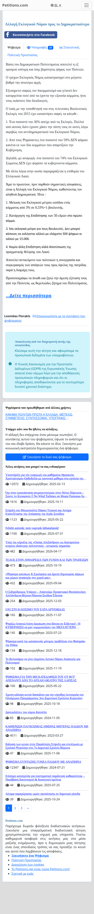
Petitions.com (15, 5)
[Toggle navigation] (86, 5)
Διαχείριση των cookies (27, 865)
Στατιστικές (70, 47)
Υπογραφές (40, 47)
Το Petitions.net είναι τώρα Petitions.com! (40, 869)
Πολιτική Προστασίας (23, 55)
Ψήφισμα (14, 47)
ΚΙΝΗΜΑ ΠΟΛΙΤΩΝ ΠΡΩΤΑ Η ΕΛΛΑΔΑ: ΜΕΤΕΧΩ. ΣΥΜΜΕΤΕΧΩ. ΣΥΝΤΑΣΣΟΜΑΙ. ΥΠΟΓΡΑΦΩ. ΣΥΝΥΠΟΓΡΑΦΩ (39, 418)
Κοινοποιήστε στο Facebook (30, 34)
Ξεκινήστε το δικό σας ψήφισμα (47, 457)
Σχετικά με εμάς (22, 874)
